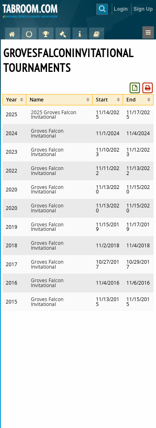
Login (121, 9)
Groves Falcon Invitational (47, 133)
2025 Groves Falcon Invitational (53, 114)
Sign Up (143, 9)
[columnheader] (14, 99)
